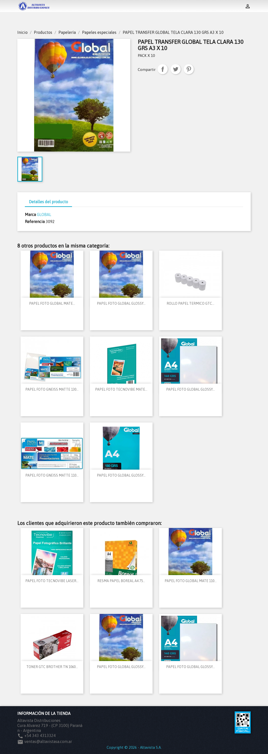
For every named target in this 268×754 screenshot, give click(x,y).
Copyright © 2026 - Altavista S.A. (134, 747)
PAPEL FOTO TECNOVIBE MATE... (121, 389)
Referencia (35, 221)
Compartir (163, 69)
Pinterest (189, 69)
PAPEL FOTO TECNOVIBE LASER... (52, 581)
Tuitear (176, 69)
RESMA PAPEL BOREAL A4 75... (121, 581)
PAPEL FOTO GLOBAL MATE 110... (191, 581)
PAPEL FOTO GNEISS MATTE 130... (52, 389)
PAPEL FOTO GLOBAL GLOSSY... (121, 303)
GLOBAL (44, 214)
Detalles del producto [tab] (48, 201)
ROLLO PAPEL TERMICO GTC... (190, 303)
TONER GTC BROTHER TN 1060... (52, 667)
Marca (30, 214)
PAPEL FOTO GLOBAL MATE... (52, 303)
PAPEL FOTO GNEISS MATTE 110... (52, 475)
